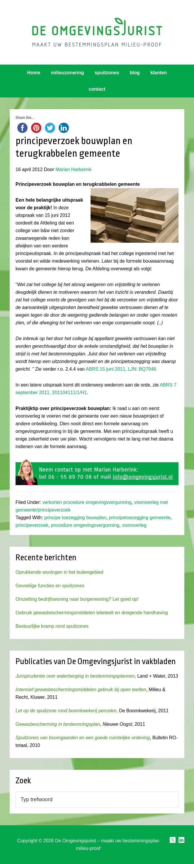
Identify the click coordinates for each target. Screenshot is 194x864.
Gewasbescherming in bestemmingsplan (58, 724)
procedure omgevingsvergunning (85, 525)
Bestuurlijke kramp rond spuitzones (52, 626)
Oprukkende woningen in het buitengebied (59, 572)
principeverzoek (32, 525)
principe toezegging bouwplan (75, 517)
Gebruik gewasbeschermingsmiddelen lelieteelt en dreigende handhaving (92, 612)
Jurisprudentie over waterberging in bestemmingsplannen (75, 676)
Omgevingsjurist (97, 32)
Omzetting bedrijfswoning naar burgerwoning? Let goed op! (77, 599)
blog (135, 72)
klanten (158, 72)
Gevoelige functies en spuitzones (50, 585)
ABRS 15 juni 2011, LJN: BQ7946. (122, 369)
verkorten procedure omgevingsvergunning (87, 502)
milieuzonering (67, 72)
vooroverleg (134, 525)
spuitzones (107, 72)
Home (33, 72)
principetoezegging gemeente (140, 517)
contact (97, 89)
